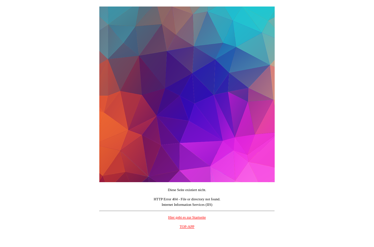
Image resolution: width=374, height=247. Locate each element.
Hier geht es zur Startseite (187, 217)
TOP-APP (186, 226)
